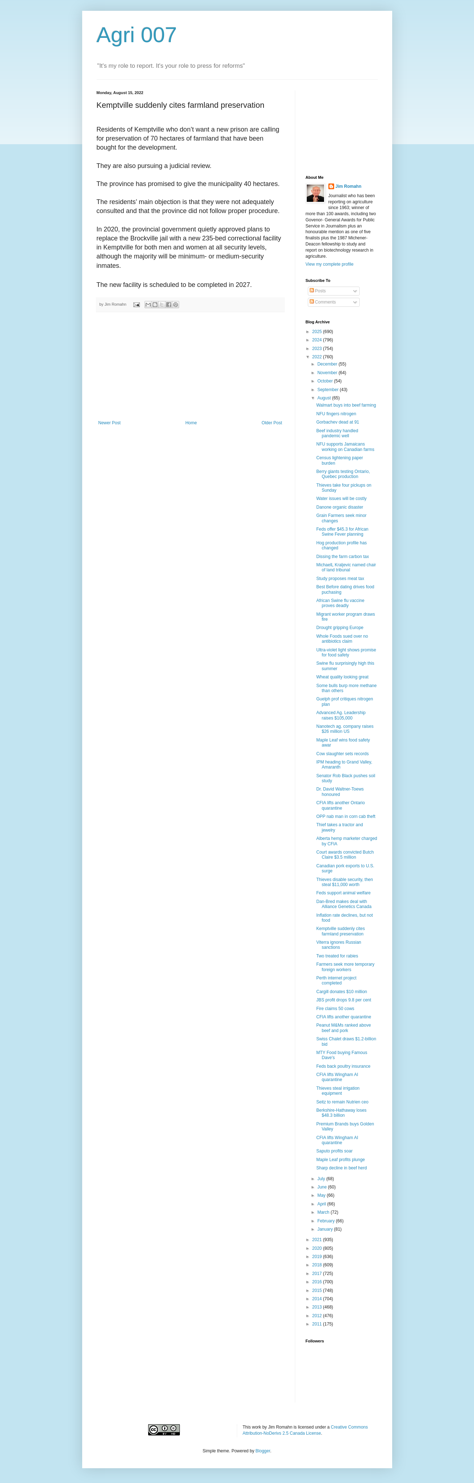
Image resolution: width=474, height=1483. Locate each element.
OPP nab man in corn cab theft (345, 816)
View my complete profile (330, 264)
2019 (317, 1256)
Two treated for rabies (337, 956)
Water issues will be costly (341, 498)
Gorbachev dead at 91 (337, 422)
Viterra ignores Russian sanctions (338, 945)
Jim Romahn (349, 186)
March (324, 1212)
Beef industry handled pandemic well (337, 433)
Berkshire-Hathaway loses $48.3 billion (341, 1113)
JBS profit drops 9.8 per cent (343, 999)
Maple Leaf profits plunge (340, 1159)
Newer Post (109, 422)
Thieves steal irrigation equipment (337, 1091)
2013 (317, 1307)
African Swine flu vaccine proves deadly (340, 603)
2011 (317, 1324)
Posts (318, 290)
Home (191, 422)
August (324, 397)
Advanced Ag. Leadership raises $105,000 (341, 715)
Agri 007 (137, 35)
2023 (317, 348)
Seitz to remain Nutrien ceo (342, 1101)
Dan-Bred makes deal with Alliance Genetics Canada (343, 904)
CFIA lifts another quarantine (343, 1016)
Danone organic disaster (339, 507)
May (322, 1195)
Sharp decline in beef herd (341, 1167)
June (322, 1187)
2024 (317, 339)
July (321, 1178)
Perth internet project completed (336, 980)
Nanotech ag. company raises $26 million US (344, 729)
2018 (317, 1264)
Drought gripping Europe (339, 627)
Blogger (263, 1450)
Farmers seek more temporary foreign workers (345, 967)
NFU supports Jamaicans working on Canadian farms (345, 447)
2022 (317, 356)
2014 (317, 1298)
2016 (317, 1281)
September (328, 389)
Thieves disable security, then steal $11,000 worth (344, 882)
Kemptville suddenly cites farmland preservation (340, 931)
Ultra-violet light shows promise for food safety (346, 652)
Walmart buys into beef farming (346, 405)
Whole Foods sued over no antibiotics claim (342, 639)
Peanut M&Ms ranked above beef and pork (343, 1028)
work (256, 1427)
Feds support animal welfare (343, 892)
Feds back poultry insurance (343, 1066)
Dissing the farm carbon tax (342, 556)
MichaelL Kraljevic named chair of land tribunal (346, 567)
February (326, 1220)
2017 (317, 1273)
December (327, 364)
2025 (317, 331)
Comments (323, 302)
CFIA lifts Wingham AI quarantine (337, 1077)
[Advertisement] (190, 366)
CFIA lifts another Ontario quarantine (340, 805)
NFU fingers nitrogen (336, 413)
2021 (317, 1239)
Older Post (272, 422)
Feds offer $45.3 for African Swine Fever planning (342, 532)
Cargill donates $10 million (341, 991)
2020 (317, 1248)
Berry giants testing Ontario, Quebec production (343, 474)
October (325, 381)
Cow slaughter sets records (342, 753)
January (325, 1229)
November (327, 372)
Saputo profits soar (334, 1151)
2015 (317, 1290)
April (322, 1204)
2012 (317, 1315)
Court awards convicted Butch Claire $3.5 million (344, 855)
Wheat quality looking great (342, 676)
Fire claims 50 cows (335, 1008)
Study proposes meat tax (340, 578)
